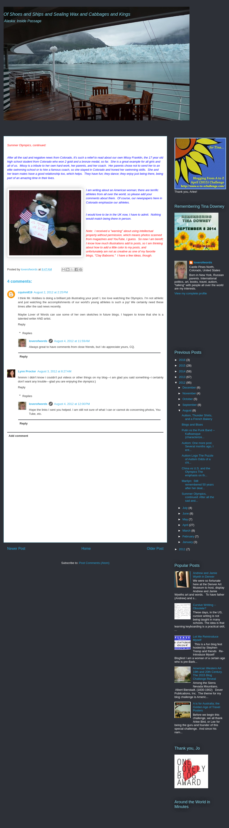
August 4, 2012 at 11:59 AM (72, 341)
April (186, 525)
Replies (27, 333)
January (188, 542)
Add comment (18, 435)
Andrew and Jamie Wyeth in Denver (205, 574)
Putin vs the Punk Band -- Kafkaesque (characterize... (198, 433)
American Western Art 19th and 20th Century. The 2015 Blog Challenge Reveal (207, 673)
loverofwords (38, 341)
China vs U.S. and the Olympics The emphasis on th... (196, 472)
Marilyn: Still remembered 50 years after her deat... (198, 484)
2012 (182, 382)
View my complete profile (190, 293)
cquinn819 (25, 292)
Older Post (155, 548)
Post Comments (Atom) (94, 563)
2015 (182, 365)
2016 (182, 360)
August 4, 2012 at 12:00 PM (72, 404)
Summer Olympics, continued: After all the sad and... (198, 497)
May (186, 519)
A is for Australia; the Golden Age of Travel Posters (206, 707)
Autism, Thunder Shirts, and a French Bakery (197, 417)
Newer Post (16, 548)
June (186, 513)
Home (86, 548)
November (190, 393)
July (186, 508)
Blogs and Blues (192, 424)
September (190, 404)
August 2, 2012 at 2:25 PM (51, 292)
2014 (182, 371)
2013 (182, 377)
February (189, 536)
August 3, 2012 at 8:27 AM (54, 371)
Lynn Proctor (27, 371)
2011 (182, 549)
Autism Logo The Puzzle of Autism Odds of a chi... (197, 459)
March (187, 530)
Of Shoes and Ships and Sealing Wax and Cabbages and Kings (67, 14)
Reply (21, 324)
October (188, 399)
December (190, 387)
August (187, 410)
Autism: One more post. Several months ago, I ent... (197, 446)
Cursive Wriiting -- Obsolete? (204, 606)
